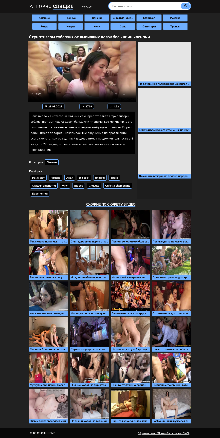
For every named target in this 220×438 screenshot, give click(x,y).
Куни (96, 26)
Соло (123, 26)
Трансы (175, 26)
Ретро (44, 26)
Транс (114, 177)
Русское (175, 18)
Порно (51, 6)
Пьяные (71, 18)
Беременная (40, 193)
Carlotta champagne (117, 185)
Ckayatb (94, 185)
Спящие (44, 18)
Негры (70, 26)
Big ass (78, 185)
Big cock (84, 177)
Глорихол (149, 18)
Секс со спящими (42, 433)
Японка (100, 177)
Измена (55, 177)
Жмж (65, 185)
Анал (69, 177)
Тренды (86, 6)
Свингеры (149, 26)
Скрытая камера (123, 18)
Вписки (97, 18)
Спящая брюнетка (44, 185)
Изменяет (38, 177)
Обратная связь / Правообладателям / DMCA (163, 433)
